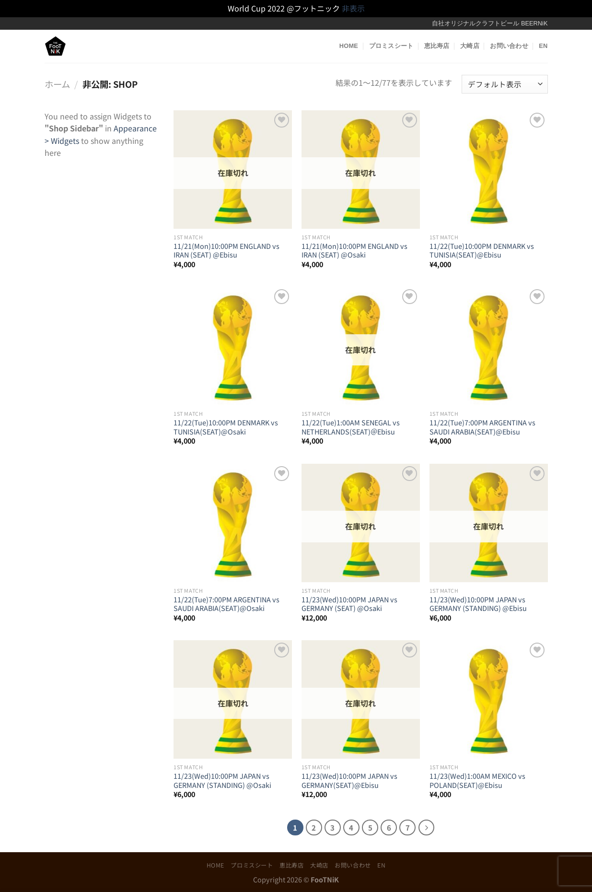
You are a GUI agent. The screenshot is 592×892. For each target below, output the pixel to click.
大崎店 (469, 45)
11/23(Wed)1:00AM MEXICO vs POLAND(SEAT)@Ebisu (477, 780)
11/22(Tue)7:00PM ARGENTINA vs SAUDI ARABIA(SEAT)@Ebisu (482, 427)
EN (543, 45)
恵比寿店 (437, 45)
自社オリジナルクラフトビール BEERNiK (489, 23)
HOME (348, 45)
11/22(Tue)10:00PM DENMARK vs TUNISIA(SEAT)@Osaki (226, 427)
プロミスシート (391, 45)
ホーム (57, 84)
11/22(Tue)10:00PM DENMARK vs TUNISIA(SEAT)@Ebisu (481, 250)
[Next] (426, 828)
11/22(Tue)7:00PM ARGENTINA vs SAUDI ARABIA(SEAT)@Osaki (226, 604)
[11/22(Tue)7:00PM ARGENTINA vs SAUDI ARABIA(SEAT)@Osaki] (233, 523)
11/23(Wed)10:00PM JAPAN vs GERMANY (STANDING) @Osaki (222, 780)
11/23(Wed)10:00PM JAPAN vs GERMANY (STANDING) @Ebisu (478, 604)
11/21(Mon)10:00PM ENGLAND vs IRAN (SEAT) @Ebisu (226, 250)
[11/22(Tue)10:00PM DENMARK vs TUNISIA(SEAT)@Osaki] (233, 346)
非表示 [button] (353, 8)
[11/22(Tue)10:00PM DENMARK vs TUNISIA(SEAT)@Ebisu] (488, 169)
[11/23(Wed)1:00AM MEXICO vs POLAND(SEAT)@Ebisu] (488, 699)
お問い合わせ (509, 45)
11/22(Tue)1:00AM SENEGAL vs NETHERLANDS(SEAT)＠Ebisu (351, 427)
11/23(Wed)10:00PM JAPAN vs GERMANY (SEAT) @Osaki (349, 604)
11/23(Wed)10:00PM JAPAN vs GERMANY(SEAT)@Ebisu (349, 780)
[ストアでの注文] (504, 84)
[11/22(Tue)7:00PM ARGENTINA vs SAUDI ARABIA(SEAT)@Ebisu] (488, 346)
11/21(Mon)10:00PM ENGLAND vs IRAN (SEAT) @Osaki (354, 250)
